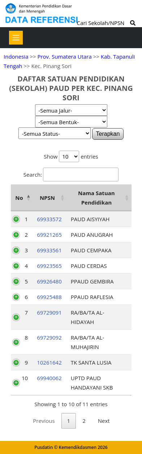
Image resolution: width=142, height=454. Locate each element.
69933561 (49, 250)
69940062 (49, 378)
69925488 (49, 296)
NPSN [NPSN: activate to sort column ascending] (47, 197)
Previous (44, 420)
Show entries (71, 156)
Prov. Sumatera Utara (64, 56)
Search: (71, 174)
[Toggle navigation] (16, 38)
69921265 (49, 234)
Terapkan (108, 134)
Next (104, 420)
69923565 (49, 265)
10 (25, 378)
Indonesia (16, 56)
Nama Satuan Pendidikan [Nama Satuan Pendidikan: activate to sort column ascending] (96, 197)
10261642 (49, 362)
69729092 (49, 337)
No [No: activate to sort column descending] (19, 197)
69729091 (49, 312)
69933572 (49, 219)
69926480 (49, 281)
